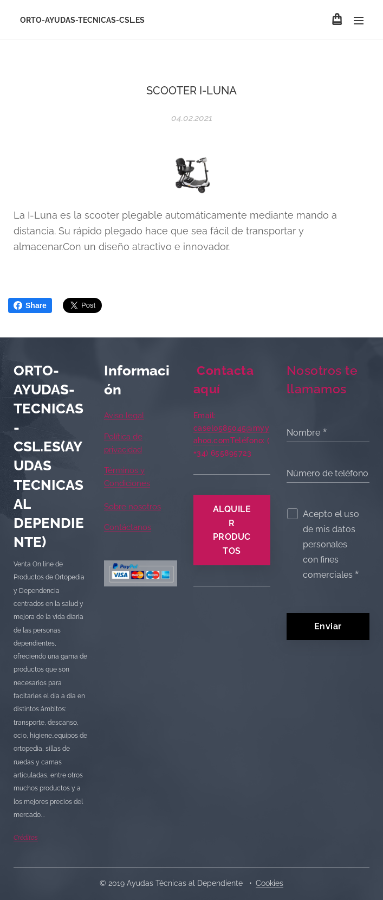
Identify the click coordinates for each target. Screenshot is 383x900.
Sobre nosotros (132, 506)
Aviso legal (124, 415)
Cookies (269, 883)
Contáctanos (127, 527)
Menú (358, 20)
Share (30, 305)
